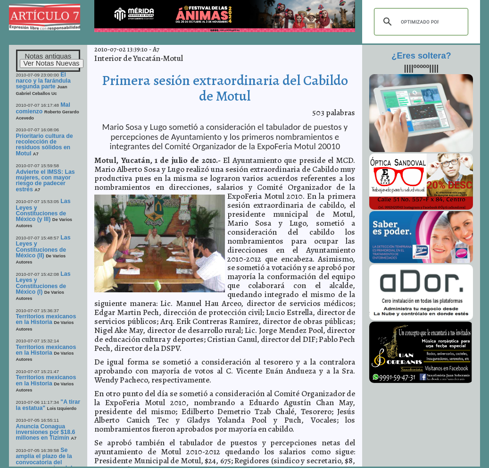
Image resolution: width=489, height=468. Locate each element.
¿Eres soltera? (421, 55)
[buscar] (420, 21)
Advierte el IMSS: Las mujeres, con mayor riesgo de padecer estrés (45, 181)
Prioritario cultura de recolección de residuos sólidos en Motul (44, 145)
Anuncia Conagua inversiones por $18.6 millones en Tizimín (45, 432)
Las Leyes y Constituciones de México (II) (43, 246)
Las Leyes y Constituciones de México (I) (43, 283)
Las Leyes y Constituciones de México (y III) (43, 210)
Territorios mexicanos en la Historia (46, 319)
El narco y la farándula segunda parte (43, 80)
